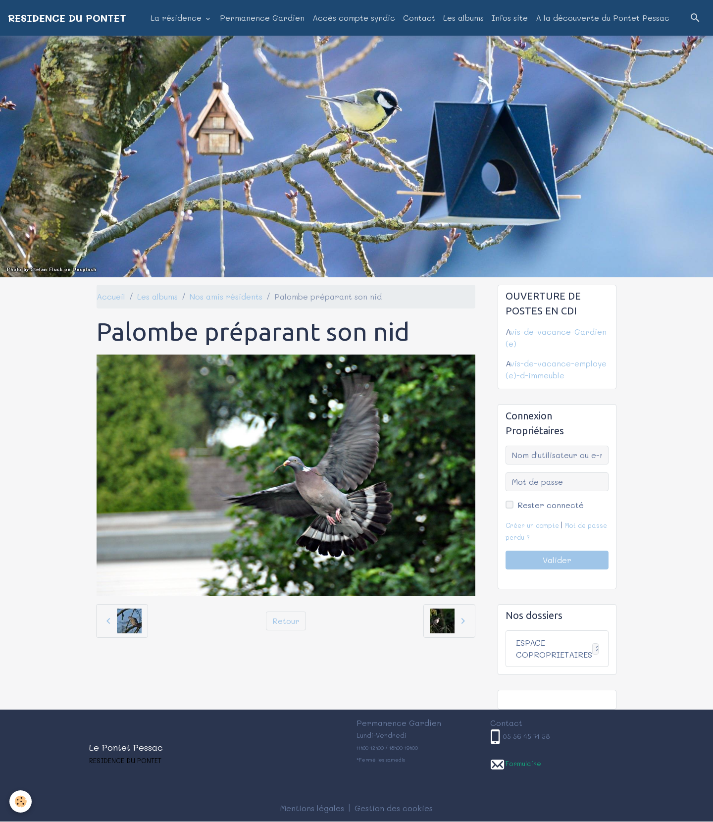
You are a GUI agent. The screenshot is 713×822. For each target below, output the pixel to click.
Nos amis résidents (226, 296)
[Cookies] (21, 801)
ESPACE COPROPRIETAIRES (562, 648)
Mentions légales (312, 808)
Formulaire (523, 763)
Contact (419, 17)
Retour (286, 621)
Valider (557, 560)
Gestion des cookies (394, 808)
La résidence (177, 17)
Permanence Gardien (262, 17)
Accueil (111, 296)
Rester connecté (550, 505)
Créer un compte (532, 525)
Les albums (463, 17)
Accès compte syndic (353, 17)
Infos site (510, 17)
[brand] (67, 17)
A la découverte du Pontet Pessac (602, 17)
